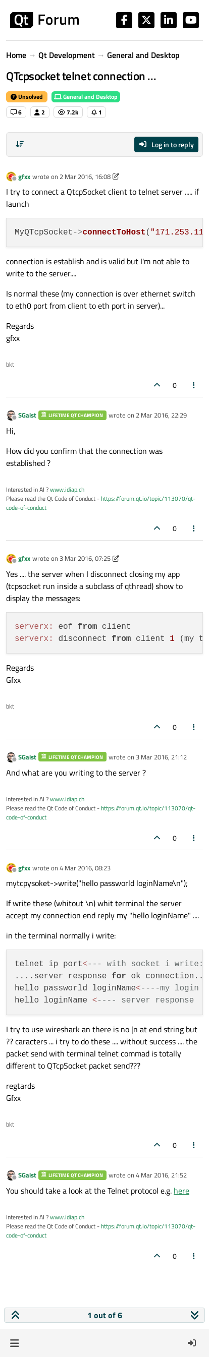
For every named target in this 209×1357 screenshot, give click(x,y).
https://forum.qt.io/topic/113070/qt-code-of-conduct (100, 503)
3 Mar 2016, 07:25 (85, 558)
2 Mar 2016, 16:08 (85, 176)
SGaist (27, 415)
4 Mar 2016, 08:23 (85, 868)
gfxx (24, 176)
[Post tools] (194, 385)
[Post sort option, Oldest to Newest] (20, 144)
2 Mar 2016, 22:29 (161, 415)
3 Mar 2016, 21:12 (161, 757)
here (181, 1191)
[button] (14, 1343)
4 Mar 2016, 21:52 (161, 1175)
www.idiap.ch (67, 489)
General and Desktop (86, 96)
